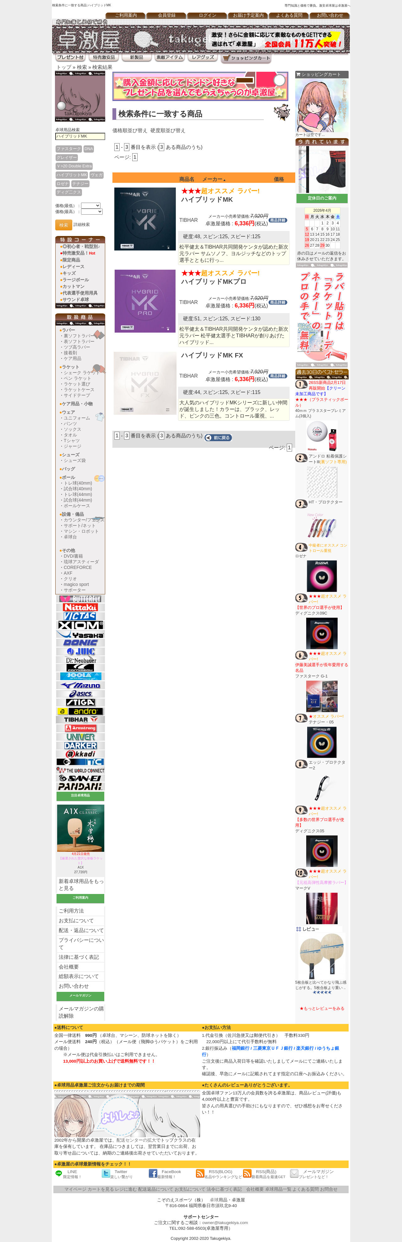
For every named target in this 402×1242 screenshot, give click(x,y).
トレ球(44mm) (78, 494)
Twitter (117, 1174)
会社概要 (69, 966)
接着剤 (70, 352)
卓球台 (70, 536)
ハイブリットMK (72, 174)
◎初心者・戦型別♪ (81, 246)
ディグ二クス (69, 192)
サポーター (75, 590)
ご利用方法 (71, 910)
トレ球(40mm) (78, 483)
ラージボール (75, 279)
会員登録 (167, 15)
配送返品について (155, 1189)
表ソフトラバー (79, 341)
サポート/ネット (80, 525)
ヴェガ (96, 174)
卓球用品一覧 (278, 1189)
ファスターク (69, 148)
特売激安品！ (78, 253)
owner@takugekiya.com (225, 1222)
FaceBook (165, 1174)
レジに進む (126, 1189)
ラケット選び (77, 383)
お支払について (76, 920)
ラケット (70, 366)
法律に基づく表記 (79, 957)
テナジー (80, 183)
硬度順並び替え (168, 130)
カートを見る (101, 1189)
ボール (68, 477)
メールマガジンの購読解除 (81, 1012)
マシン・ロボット (81, 531)
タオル (70, 434)
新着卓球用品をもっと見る (81, 885)
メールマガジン (312, 1174)
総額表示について (79, 976)
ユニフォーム (77, 417)
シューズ (70, 454)
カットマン (73, 286)
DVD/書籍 (73, 556)
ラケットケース (79, 389)
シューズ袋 (75, 460)
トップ (63, 67)
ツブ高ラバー (77, 347)
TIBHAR (188, 220)
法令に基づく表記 (224, 1189)
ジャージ (72, 446)
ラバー (68, 330)
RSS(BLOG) (219, 1174)
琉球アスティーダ (81, 561)
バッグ (68, 468)
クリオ (70, 578)
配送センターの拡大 (136, 1140)
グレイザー (67, 157)
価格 (279, 179)
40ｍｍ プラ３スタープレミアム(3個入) (321, 399)
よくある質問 (289, 15)
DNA (88, 148)
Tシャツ (72, 440)
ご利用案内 (126, 15)
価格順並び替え (130, 130)
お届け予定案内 (248, 15)
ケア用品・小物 (77, 403)
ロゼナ (63, 183)
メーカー (213, 179)
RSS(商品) (264, 1174)
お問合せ (329, 1189)
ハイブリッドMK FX (212, 355)
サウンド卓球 (75, 299)
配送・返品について (81, 930)
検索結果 (102, 67)
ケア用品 (72, 358)
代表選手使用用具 (80, 292)
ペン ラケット (77, 378)
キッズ (69, 273)
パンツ (70, 423)
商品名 (186, 179)
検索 (82, 67)
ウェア (68, 412)
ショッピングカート (318, 74)
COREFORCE (78, 567)
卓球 (214, 1200)
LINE (68, 1174)
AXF (68, 573)
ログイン (207, 15)
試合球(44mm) (78, 500)
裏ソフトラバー (79, 335)
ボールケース (77, 505)
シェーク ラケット (82, 372)
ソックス (72, 429)
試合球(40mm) (78, 488)
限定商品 (71, 259)
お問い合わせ (330, 15)
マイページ (75, 1189)
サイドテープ (77, 395)
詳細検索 (81, 224)
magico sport (76, 584)
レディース (73, 266)
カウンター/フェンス (84, 519)
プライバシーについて (81, 943)
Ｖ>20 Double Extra (74, 166)
